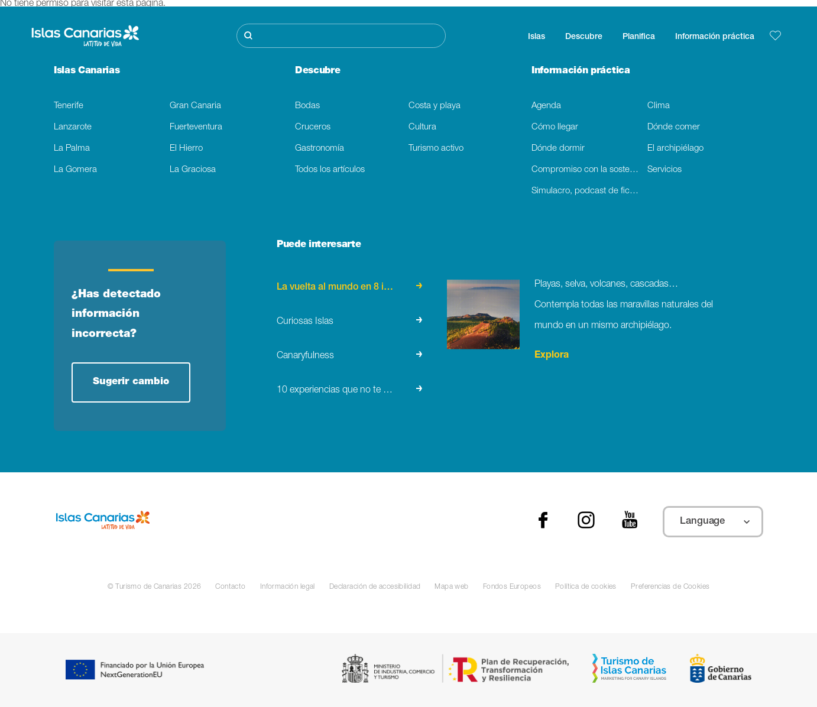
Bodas (307, 106)
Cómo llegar (554, 127)
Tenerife (68, 106)
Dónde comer (673, 127)
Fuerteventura (196, 127)
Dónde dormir (558, 148)
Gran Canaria (195, 106)
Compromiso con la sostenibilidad (589, 170)
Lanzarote (73, 127)
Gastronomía (319, 148)
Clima (658, 106)
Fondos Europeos (512, 587)
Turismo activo (435, 148)
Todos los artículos (330, 170)
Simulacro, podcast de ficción (588, 191)
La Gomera (75, 170)
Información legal (287, 587)
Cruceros (312, 127)
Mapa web (451, 587)
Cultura (422, 127)
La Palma (72, 148)
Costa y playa (434, 106)
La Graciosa (193, 170)
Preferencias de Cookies (670, 587)
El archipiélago (675, 148)
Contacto (230, 587)
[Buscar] (341, 36)
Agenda (546, 106)
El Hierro (186, 148)
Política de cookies (586, 587)
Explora (551, 356)
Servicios (664, 170)
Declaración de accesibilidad (375, 587)
